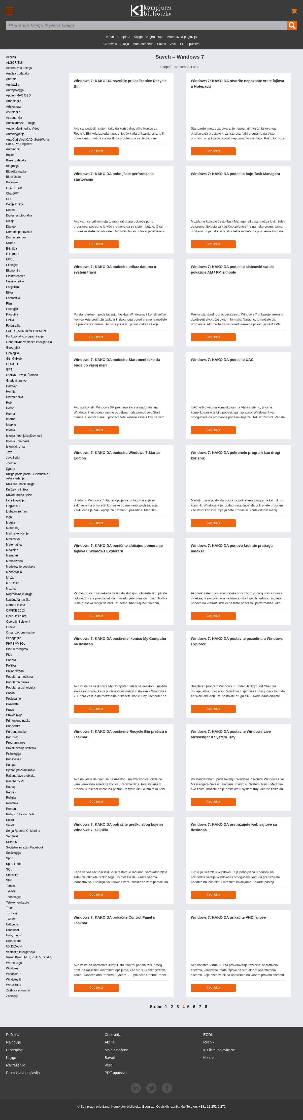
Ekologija (12, 265)
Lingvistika (13, 506)
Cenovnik (110, 44)
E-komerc (12, 254)
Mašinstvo (13, 539)
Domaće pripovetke (19, 232)
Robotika (12, 803)
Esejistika (12, 287)
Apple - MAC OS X (18, 95)
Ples (9, 654)
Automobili (13, 149)
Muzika (11, 588)
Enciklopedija (15, 281)
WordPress (13, 985)
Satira (10, 820)
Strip (9, 880)
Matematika (14, 544)
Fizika (10, 320)
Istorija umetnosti (17, 441)
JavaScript (13, 457)
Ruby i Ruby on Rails (20, 814)
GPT (9, 369)
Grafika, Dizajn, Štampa (22, 375)
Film (9, 303)
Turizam (11, 913)
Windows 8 (13, 979)
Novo (110, 37)
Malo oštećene (142, 44)
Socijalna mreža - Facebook (25, 847)
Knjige (138, 37)
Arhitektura (13, 106)
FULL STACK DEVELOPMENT (27, 331)
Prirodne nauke (16, 732)
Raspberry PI (15, 781)
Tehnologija (13, 897)
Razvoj (10, 787)
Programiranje (15, 742)
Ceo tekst (96, 151)
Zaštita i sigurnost (18, 990)
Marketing (12, 528)
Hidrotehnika (14, 397)
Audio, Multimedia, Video (23, 128)
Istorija (10, 430)
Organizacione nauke (20, 632)
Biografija (12, 166)
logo (9, 517)
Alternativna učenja (19, 68)
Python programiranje (20, 770)
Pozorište (12, 704)
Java (9, 452)
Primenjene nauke (18, 720)
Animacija (12, 84)
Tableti (10, 891)
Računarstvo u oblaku (20, 775)
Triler (9, 908)
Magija (10, 522)
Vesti (173, 44)
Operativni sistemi (18, 621)
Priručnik (12, 737)
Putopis (11, 765)
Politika (11, 665)
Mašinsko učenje (17, 533)
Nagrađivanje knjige (19, 594)
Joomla (11, 463)
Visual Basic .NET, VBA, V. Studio (28, 957)
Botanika (12, 182)
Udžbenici (12, 924)
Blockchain (13, 177)
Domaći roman (16, 237)
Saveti (161, 44)
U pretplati (14, 1050)
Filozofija (12, 314)
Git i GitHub (14, 358)
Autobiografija (15, 134)
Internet (11, 419)
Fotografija (13, 325)
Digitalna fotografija (19, 215)
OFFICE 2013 (15, 610)
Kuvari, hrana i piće (19, 495)
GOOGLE (12, 364)
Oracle (10, 627)
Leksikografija (15, 500)
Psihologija (13, 754)
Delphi (10, 210)
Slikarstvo (12, 842)
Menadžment (14, 561)
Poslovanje (13, 698)
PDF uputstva (190, 44)
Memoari (12, 555)
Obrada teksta (15, 605)
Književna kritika (17, 489)
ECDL (10, 259)
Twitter (10, 919)
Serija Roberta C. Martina (23, 831)
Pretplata (123, 37)
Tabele (10, 886)
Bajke (10, 155)
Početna (12, 1035)
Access (11, 57)
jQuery (10, 469)
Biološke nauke (16, 171)
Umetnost (12, 930)
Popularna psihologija (20, 687)
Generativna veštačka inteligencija (29, 342)
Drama (10, 243)
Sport (9, 858)
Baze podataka (16, 160)
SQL (9, 869)
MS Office (12, 583)
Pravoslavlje (14, 715)
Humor (10, 414)
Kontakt (209, 1058)
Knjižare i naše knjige (20, 484)
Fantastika (13, 298)
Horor (10, 408)
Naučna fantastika (18, 599)
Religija (11, 797)
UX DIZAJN (14, 946)
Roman (11, 809)
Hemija (10, 391)
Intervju (11, 424)
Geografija (13, 347)
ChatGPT (12, 193)
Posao (10, 693)
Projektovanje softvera (21, 748)
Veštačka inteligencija (20, 952)
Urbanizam (13, 941)
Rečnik (208, 1042)
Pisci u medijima (17, 649)
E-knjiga (11, 248)
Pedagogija (13, 638)
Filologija (12, 309)
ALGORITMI (14, 62)
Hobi (9, 402)
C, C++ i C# (14, 188)
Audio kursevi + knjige (21, 123)
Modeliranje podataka (20, 566)
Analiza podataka (17, 73)
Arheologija (13, 101)
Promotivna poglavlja (182, 37)
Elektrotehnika (15, 276)
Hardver (11, 386)
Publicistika (13, 759)
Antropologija (15, 90)
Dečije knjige (14, 204)
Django (11, 226)
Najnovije (13, 1042)
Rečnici (11, 792)
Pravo (10, 710)
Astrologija (13, 112)
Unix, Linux (13, 935)
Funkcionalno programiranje (25, 336)
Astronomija (14, 117)
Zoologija (12, 996)
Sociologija (13, 853)
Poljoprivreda (15, 671)
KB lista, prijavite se (219, 1050)
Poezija (11, 660)
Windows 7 (13, 974)
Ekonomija (13, 270)
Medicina (12, 550)
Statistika (12, 875)
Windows (12, 968)
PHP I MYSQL (15, 643)
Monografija (14, 572)
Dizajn (10, 221)
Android (11, 79)
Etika (9, 292)
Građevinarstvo (16, 380)
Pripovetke (13, 726)
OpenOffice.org (16, 616)
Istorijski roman (16, 446)
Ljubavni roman (16, 511)
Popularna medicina (19, 676)
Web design (14, 963)
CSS (9, 199)
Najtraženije (154, 37)
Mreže (10, 577)
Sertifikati (12, 836)
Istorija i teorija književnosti (24, 435)
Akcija (124, 44)
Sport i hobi (13, 864)
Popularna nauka (17, 682)
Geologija (12, 353)
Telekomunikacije (17, 902)
